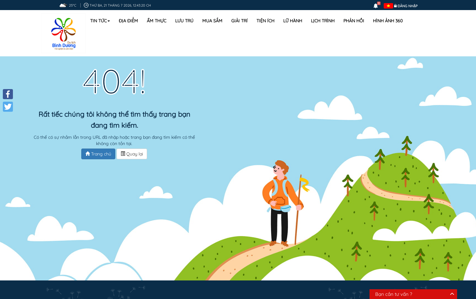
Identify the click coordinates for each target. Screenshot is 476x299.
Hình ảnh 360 (388, 21)
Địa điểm (128, 21)
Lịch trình (323, 21)
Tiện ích (265, 21)
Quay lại (132, 154)
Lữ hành (292, 21)
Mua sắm (212, 21)
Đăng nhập (408, 6)
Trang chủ (98, 154)
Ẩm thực (156, 21)
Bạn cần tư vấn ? (393, 294)
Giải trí (239, 21)
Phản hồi (353, 21)
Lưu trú (184, 21)
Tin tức (100, 21)
